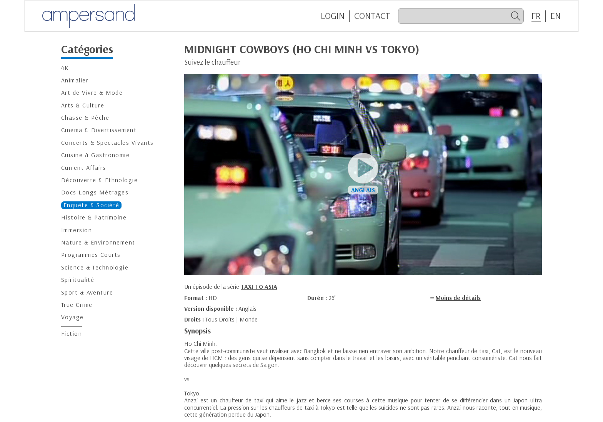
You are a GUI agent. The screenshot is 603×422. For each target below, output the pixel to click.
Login (333, 15)
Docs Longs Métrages (94, 192)
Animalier (74, 80)
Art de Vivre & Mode (92, 92)
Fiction (71, 333)
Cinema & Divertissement (99, 130)
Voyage (72, 317)
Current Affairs (83, 167)
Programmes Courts (90, 254)
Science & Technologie (94, 267)
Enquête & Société (91, 205)
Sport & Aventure (87, 292)
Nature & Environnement (98, 242)
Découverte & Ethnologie (99, 180)
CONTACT (372, 15)
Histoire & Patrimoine (94, 217)
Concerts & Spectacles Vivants (107, 142)
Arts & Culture (82, 105)
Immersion (76, 230)
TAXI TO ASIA (259, 286)
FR (536, 15)
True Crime (76, 304)
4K (65, 68)
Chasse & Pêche (85, 117)
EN (555, 15)
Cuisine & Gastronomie (95, 155)
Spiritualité (77, 279)
